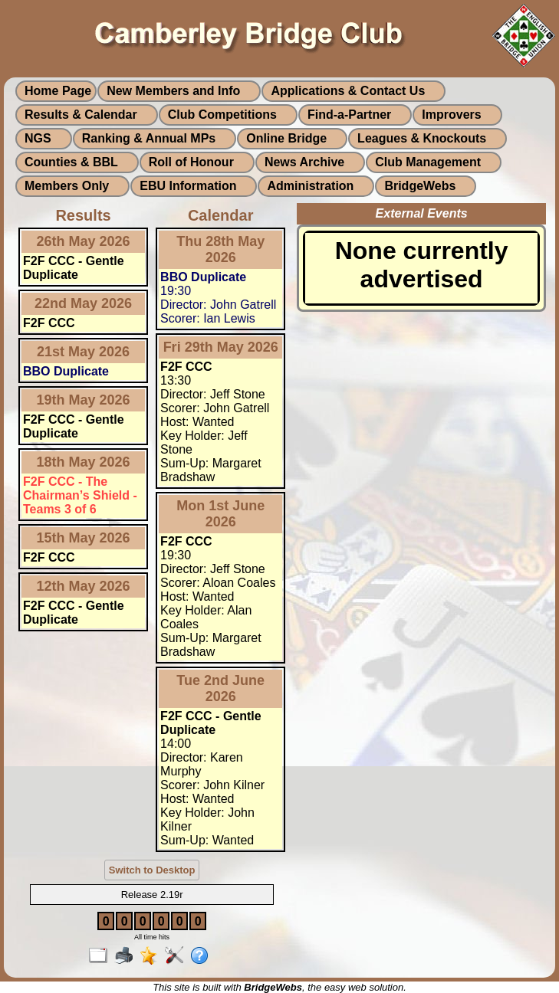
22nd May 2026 (83, 303)
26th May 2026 (83, 241)
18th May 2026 (83, 462)
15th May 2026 (83, 538)
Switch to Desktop (152, 870)
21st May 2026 (83, 351)
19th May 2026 (83, 400)
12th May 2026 (83, 586)
